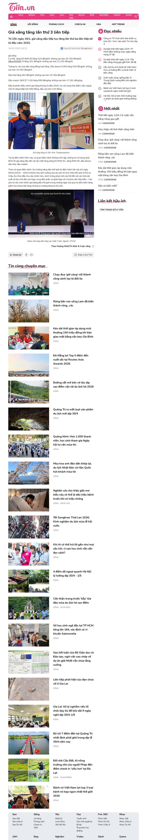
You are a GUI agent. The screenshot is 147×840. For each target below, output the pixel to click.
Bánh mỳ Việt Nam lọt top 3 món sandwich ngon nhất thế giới (119, 90)
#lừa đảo (65, 607)
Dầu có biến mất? (107, 185)
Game (140, 15)
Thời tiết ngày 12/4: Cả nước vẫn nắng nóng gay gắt (116, 117)
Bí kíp (79, 824)
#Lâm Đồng (66, 777)
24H (62, 15)
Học (52, 15)
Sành (129, 15)
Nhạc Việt (123, 818)
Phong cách (56, 24)
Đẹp (92, 15)
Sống (31, 15)
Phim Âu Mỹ (103, 821)
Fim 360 (71, 16)
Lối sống (33, 24)
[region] (51, 214)
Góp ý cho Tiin (83, 254)
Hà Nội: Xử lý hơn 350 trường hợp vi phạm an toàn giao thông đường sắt (119, 99)
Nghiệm (104, 15)
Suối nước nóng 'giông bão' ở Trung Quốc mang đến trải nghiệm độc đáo (120, 80)
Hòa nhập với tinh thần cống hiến (116, 129)
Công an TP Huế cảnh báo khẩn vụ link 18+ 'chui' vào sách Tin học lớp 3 (120, 41)
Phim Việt (102, 818)
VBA (98, 24)
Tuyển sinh (81, 818)
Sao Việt (16, 818)
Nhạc (81, 15)
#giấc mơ (65, 503)
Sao (20, 15)
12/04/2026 (108, 123)
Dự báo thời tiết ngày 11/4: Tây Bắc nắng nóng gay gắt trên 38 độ (119, 61)
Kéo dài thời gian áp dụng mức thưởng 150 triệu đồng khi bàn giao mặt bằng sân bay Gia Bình (117, 171)
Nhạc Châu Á (125, 821)
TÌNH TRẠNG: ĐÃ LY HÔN (111, 209)
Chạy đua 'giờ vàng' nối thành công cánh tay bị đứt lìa (117, 141)
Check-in (80, 24)
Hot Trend (118, 24)
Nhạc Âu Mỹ (125, 824)
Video (117, 15)
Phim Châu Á (104, 824)
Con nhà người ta (84, 821)
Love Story (60, 821)
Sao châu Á (17, 821)
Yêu (42, 15)
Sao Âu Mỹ (17, 824)
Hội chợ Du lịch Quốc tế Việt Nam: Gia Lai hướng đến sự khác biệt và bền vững (120, 70)
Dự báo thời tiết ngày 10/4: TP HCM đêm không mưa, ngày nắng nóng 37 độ (119, 52)
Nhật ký (58, 818)
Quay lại (15, 254)
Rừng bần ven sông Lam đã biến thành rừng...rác (116, 155)
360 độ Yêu (60, 824)
